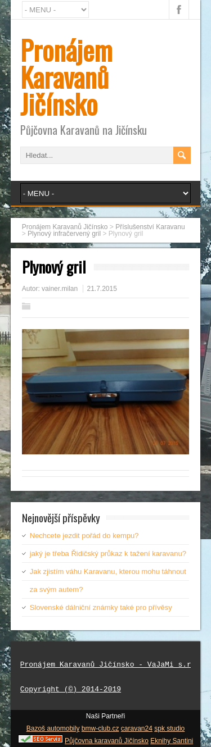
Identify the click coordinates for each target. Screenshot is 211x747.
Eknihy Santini (171, 741)
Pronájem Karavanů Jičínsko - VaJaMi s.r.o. (112, 665)
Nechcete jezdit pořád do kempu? (84, 535)
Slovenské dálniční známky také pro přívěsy (101, 607)
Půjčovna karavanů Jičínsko (107, 741)
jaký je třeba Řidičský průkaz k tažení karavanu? (108, 553)
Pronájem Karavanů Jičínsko (66, 77)
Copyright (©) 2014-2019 (70, 690)
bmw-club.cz (100, 728)
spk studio (169, 728)
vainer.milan (60, 289)
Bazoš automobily (53, 728)
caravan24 (136, 728)
